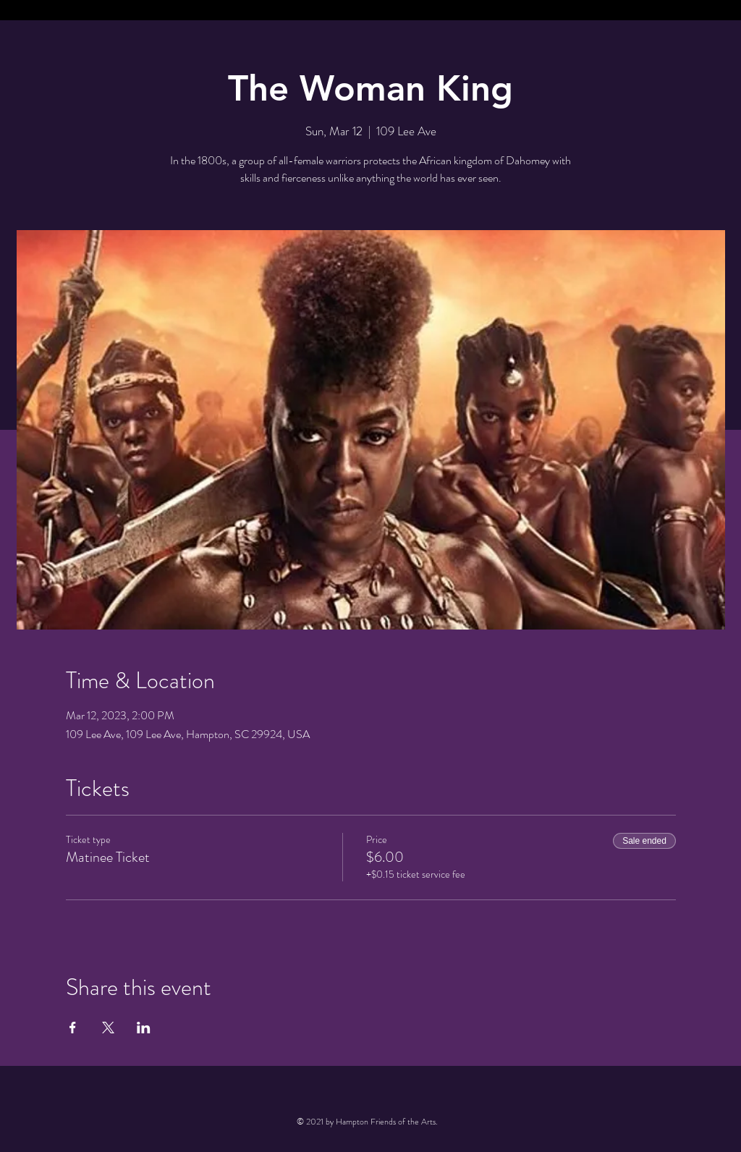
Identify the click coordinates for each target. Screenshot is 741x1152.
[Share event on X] (108, 1027)
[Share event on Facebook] (73, 1027)
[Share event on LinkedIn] (144, 1027)
